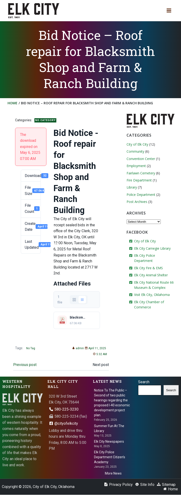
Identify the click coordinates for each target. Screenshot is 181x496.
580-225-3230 (63, 410)
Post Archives (136, 201)
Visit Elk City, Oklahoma (151, 289)
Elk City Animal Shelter (150, 269)
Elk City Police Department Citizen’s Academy (109, 458)
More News (113, 474)
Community (135, 151)
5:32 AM (99, 355)
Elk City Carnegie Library (151, 248)
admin (77, 350)
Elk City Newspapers (109, 443)
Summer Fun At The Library (109, 429)
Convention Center (140, 158)
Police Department (140, 194)
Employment (135, 165)
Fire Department (138, 180)
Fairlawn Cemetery (140, 172)
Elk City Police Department (153, 255)
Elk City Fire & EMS (147, 262)
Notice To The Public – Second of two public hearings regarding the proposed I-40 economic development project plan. (112, 404)
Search (143, 383)
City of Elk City (137, 144)
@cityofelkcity (63, 424)
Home (13, 103)
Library (131, 187)
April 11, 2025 (94, 350)
